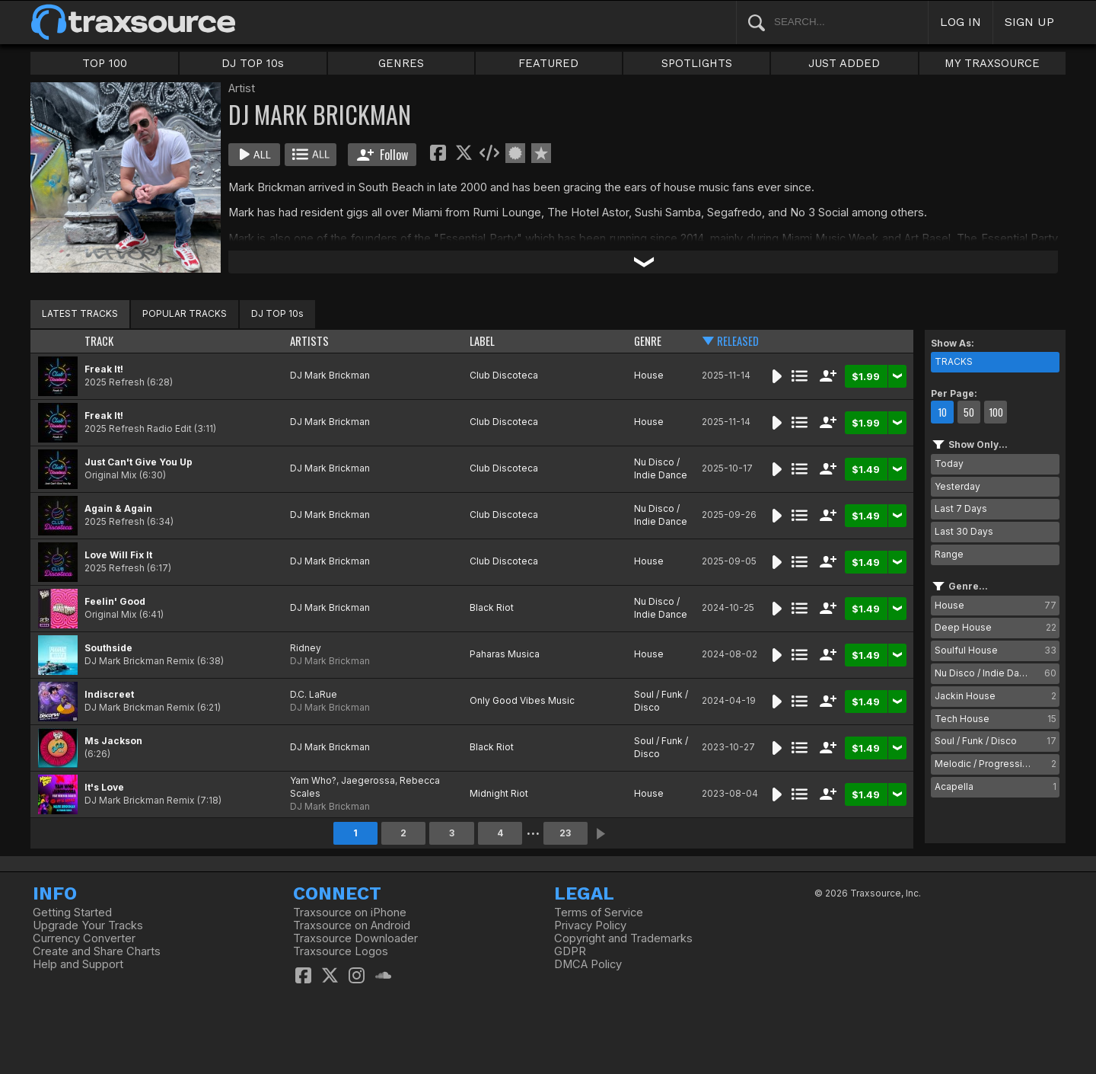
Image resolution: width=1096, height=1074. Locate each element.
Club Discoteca (504, 375)
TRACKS (954, 361)
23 (565, 833)
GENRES (401, 63)
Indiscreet (109, 694)
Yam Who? (313, 780)
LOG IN (960, 21)
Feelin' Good (114, 601)
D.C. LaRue (313, 694)
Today (949, 463)
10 (942, 412)
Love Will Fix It (118, 555)
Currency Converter (84, 938)
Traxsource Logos (340, 951)
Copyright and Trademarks (623, 938)
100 (996, 412)
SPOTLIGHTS (696, 63)
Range (949, 554)
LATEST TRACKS (80, 313)
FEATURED (548, 63)
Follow (382, 154)
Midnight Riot (499, 793)
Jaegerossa (368, 780)
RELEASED (738, 341)
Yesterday (957, 486)
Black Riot (492, 607)
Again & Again (118, 508)
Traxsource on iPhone (349, 912)
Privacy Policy (590, 925)
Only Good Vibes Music (522, 700)
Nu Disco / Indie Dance (660, 468)
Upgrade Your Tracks (88, 925)
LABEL (482, 341)
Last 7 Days (961, 508)
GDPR (570, 951)
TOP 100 (104, 63)
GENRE (647, 341)
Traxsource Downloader (355, 938)
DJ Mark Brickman (330, 375)
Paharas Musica (505, 654)
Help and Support (78, 964)
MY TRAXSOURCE (992, 63)
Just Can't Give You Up (138, 462)
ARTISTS (309, 341)
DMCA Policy (588, 964)
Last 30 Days (964, 531)
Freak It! (103, 369)
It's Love (104, 787)
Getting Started (72, 912)
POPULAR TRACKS (184, 313)
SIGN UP (1029, 21)
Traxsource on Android (351, 925)
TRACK (98, 341)
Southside (108, 648)
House (649, 375)
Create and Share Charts (97, 951)
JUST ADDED (844, 63)
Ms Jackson (113, 740)
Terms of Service (598, 912)
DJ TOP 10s (252, 63)
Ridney (305, 648)
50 (969, 412)
